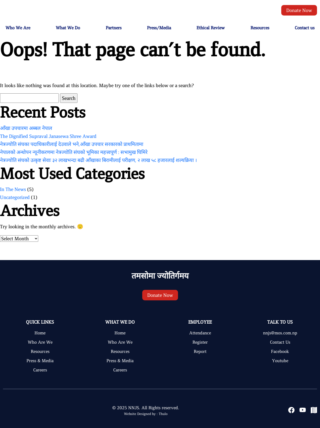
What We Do (68, 27)
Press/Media (159, 27)
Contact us (304, 27)
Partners (114, 27)
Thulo (163, 414)
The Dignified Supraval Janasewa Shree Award (48, 136)
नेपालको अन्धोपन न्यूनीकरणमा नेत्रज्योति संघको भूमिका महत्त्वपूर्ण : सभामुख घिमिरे (74, 152)
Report (200, 351)
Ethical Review (210, 27)
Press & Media (40, 360)
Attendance (200, 332)
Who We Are (18, 27)
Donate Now (299, 10)
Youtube (280, 360)
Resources (259, 27)
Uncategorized (15, 197)
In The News (13, 189)
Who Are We (40, 342)
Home (40, 332)
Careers (40, 369)
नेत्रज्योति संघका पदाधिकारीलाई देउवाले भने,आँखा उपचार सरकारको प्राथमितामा (71, 144)
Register (200, 342)
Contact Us (280, 342)
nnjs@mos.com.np (280, 332)
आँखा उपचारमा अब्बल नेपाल (26, 128)
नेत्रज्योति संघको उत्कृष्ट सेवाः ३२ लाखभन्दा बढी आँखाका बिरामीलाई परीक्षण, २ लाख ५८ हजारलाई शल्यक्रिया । (98, 160)
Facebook (280, 351)
